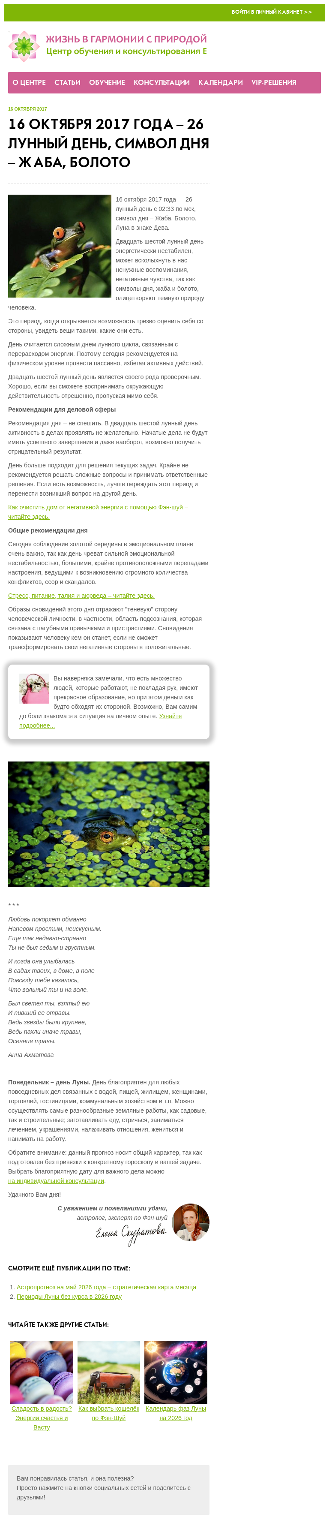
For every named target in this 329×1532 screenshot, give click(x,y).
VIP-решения (273, 83)
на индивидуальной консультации (56, 1180)
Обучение (107, 83)
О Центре (29, 83)
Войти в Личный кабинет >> (272, 12)
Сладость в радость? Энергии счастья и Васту (42, 1418)
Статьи (67, 83)
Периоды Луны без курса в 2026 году (69, 1296)
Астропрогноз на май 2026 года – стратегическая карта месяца (106, 1287)
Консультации (162, 83)
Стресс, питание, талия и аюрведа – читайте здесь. (81, 595)
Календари (220, 83)
